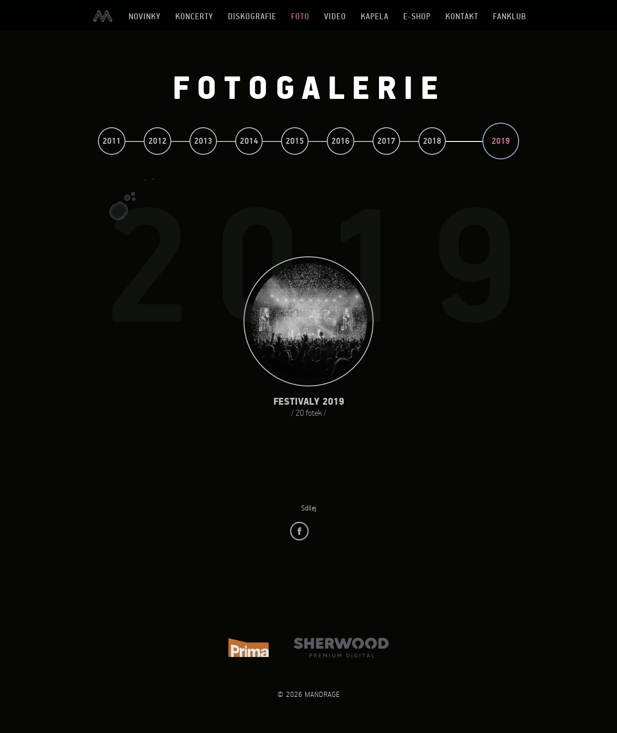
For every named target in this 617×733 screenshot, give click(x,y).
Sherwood (341, 647)
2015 (295, 141)
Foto (300, 16)
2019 (501, 141)
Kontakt (461, 16)
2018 (432, 141)
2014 (249, 141)
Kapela (375, 16)
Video (335, 16)
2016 (340, 141)
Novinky (145, 16)
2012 (157, 141)
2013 (203, 141)
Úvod (102, 16)
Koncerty (194, 16)
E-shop (417, 16)
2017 (386, 141)
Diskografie (252, 16)
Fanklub (509, 16)
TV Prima (248, 647)
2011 (112, 141)
